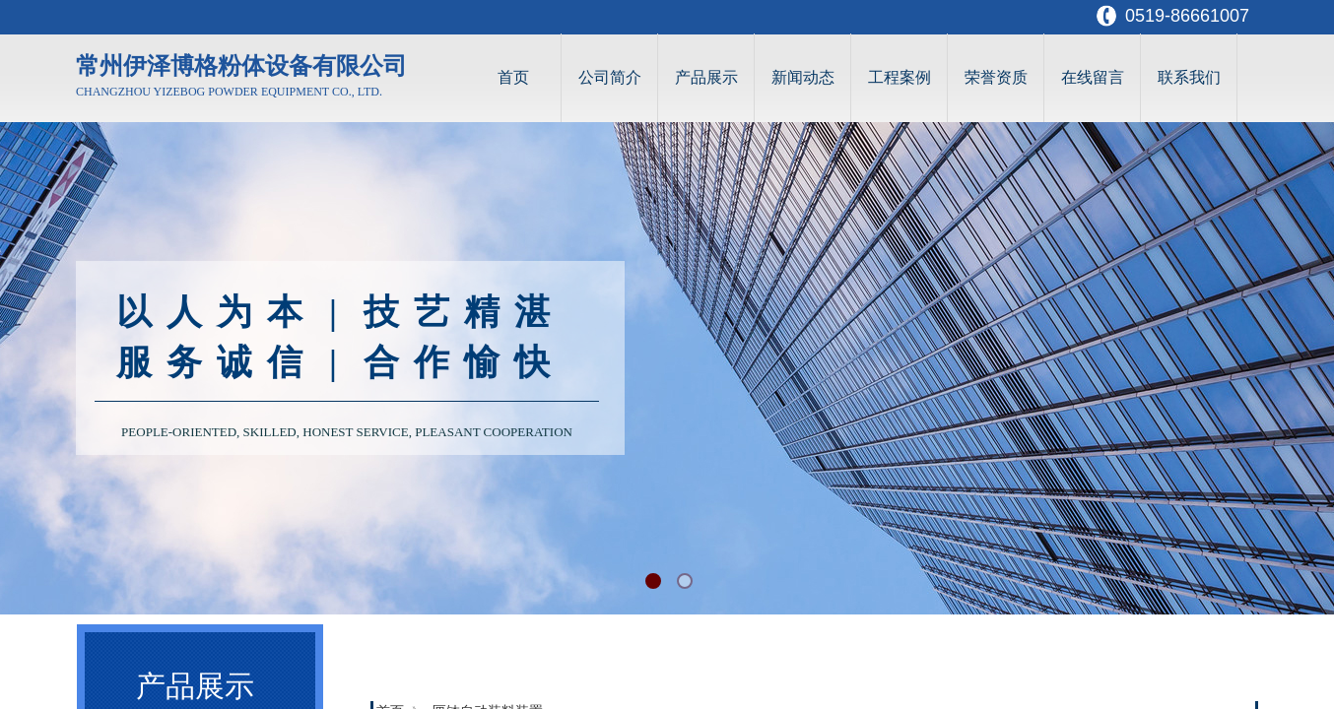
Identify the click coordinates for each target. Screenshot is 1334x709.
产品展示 (706, 77)
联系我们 (1189, 77)
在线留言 (1092, 77)
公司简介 (609, 77)
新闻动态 (802, 77)
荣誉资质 (996, 77)
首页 (513, 77)
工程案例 (899, 77)
